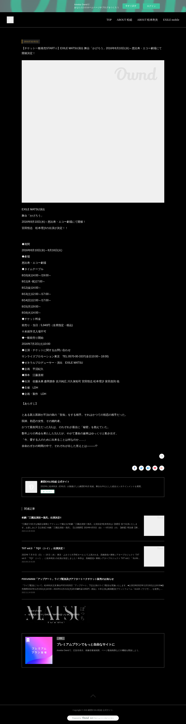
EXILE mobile (171, 19)
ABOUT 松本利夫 (147, 19)
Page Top (93, 696)
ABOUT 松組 (124, 19)
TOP (109, 19)
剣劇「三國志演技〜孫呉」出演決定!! (41, 517)
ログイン (151, 6)
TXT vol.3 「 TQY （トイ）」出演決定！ (43, 548)
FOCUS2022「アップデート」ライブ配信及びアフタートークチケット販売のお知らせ (68, 579)
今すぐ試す (130, 6)
